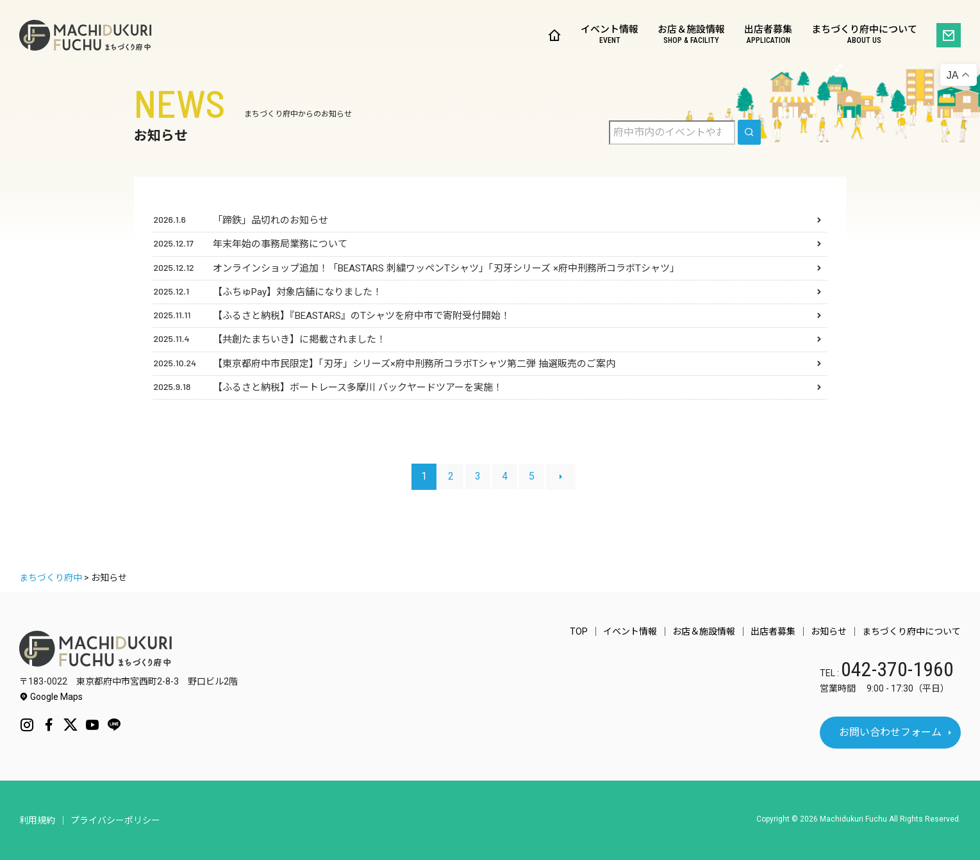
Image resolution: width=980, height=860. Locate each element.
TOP (579, 631)
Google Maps (51, 697)
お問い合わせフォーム (890, 732)
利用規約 (37, 820)
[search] (749, 132)
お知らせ (829, 631)
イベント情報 (609, 35)
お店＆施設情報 (691, 35)
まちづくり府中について (864, 35)
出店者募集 (768, 35)
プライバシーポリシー (115, 820)
